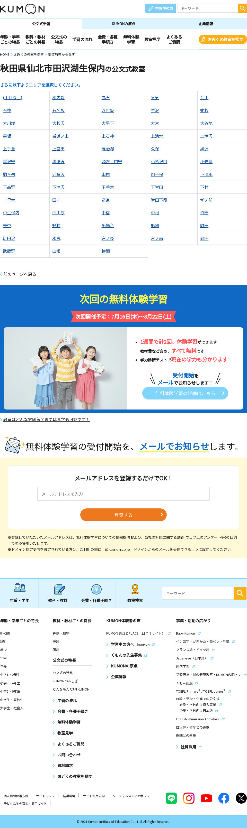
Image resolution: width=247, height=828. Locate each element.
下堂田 (157, 187)
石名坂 (58, 110)
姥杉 (204, 110)
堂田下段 (159, 200)
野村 (56, 225)
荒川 (204, 97)
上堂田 (58, 148)
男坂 (7, 136)
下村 (204, 187)
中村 (155, 212)
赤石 (106, 97)
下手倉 (108, 187)
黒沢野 (9, 161)
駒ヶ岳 (9, 174)
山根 (56, 251)
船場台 (108, 225)
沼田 (204, 212)
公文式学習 (41, 23)
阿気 (155, 97)
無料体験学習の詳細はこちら (185, 393)
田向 (56, 200)
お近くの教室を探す (225, 39)
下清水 (206, 174)
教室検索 (135, 600)
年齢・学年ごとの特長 (10, 39)
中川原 (58, 212)
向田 (204, 238)
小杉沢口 (159, 161)
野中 (7, 225)
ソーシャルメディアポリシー (133, 796)
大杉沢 (58, 123)
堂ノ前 (206, 200)
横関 (106, 251)
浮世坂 (108, 110)
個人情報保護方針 (16, 796)
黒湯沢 (58, 161)
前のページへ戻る (19, 274)
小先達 (206, 161)
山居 (106, 174)
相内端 (58, 97)
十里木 (9, 200)
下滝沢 (58, 187)
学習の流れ (82, 39)
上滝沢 (206, 136)
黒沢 (204, 148)
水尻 (56, 238)
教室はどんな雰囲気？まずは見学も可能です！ (46, 419)
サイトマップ (45, 796)
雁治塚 (108, 148)
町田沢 (9, 238)
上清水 (157, 136)
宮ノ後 (108, 238)
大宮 (155, 123)
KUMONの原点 (123, 23)
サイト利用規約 (94, 796)
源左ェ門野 (112, 161)
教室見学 (152, 39)
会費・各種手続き (108, 39)
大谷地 (206, 123)
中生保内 (11, 212)
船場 (155, 225)
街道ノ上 (60, 136)
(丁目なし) (12, 97)
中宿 (106, 212)
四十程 (157, 174)
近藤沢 (58, 174)
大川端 (9, 123)
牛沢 (155, 110)
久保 (155, 148)
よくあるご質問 (174, 39)
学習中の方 (164, 8)
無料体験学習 (131, 39)
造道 (106, 200)
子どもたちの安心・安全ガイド (25, 803)
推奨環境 (69, 796)
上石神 (108, 136)
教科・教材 (57, 600)
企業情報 (206, 23)
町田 (204, 225)
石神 (7, 110)
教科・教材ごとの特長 (35, 39)
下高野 (9, 187)
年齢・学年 (19, 600)
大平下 (108, 123)
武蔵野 (9, 251)
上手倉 (9, 148)
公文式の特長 (59, 39)
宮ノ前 (157, 238)
